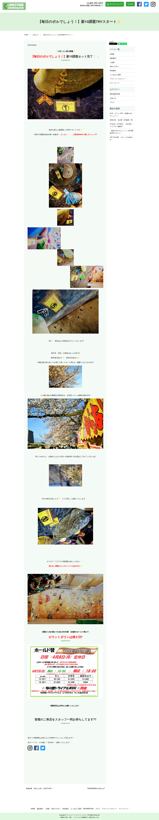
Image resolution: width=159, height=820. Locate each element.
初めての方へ (82, 9)
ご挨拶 (74, 9)
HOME (60, 9)
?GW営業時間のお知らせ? (96, 788)
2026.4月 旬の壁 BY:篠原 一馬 (121, 120)
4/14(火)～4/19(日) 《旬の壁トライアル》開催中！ (121, 125)
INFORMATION (133, 9)
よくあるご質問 (121, 9)
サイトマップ (114, 83)
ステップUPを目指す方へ (97, 9)
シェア (111, 41)
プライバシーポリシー (117, 79)
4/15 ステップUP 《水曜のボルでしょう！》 (121, 115)
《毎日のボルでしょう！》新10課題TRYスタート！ (121, 132)
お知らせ (35, 35)
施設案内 (67, 9)
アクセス (143, 9)
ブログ (149, 9)
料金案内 (111, 9)
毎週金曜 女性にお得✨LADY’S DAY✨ (39, 788)
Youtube (130, 4)
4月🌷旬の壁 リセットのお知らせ (121, 138)
